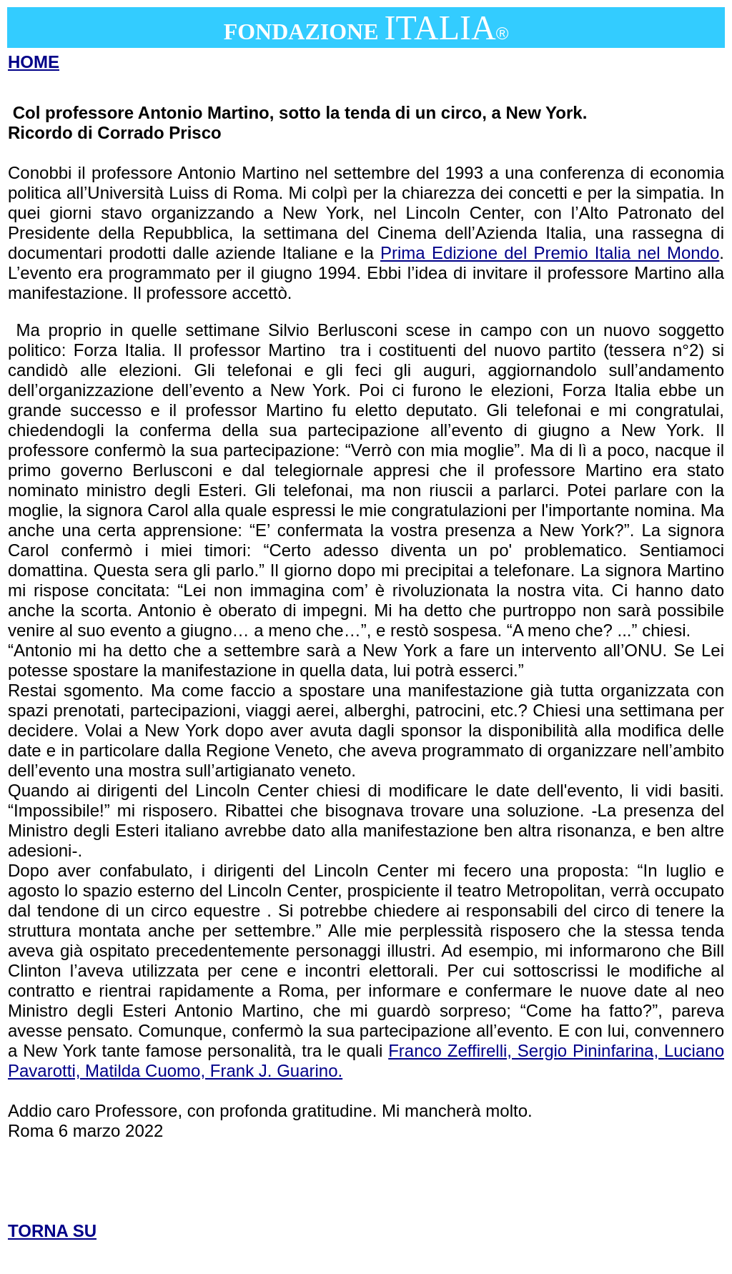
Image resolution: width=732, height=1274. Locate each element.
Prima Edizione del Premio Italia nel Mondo (549, 252)
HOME (33, 61)
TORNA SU (52, 1230)
